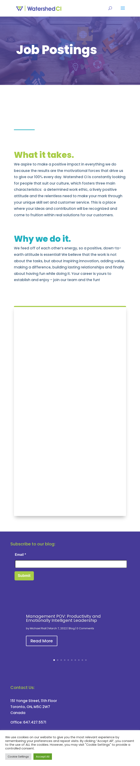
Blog (72, 628)
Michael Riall (38, 628)
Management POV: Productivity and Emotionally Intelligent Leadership (63, 618)
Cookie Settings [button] (18, 757)
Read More (42, 641)
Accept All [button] (42, 757)
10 (86, 660)
